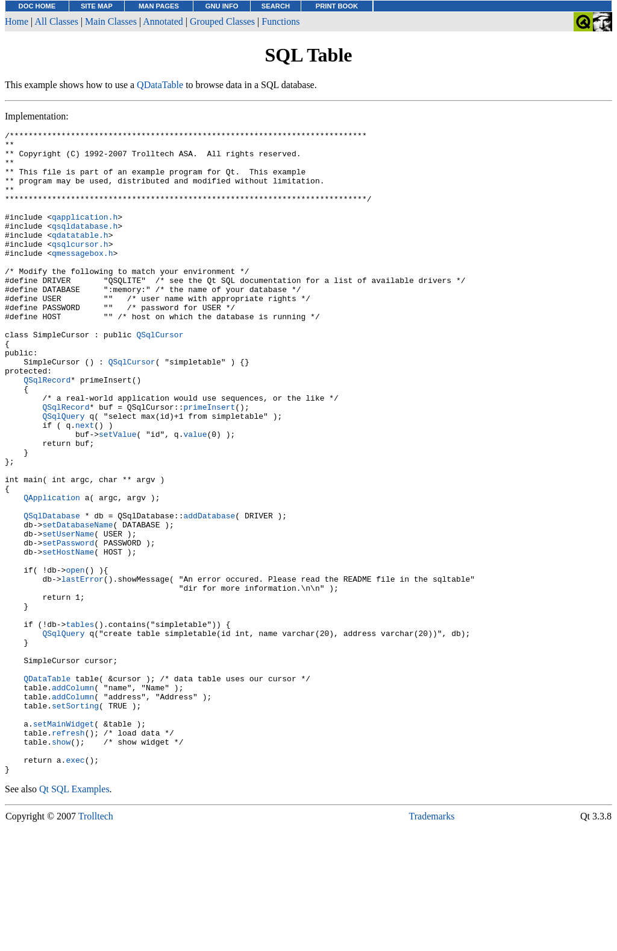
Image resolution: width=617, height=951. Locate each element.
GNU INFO (222, 6)
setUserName (68, 614)
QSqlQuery (63, 473)
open (75, 658)
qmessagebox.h (82, 278)
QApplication (51, 571)
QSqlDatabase (51, 593)
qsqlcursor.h (80, 267)
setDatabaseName (77, 604)
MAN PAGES (159, 6)
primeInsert (209, 462)
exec (75, 886)
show (61, 864)
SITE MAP (97, 6)
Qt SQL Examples (74, 917)
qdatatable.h (80, 256)
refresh (68, 853)
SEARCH (276, 6)
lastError (82, 669)
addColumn (73, 799)
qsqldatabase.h (84, 245)
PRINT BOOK (337, 6)
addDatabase (209, 593)
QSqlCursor (159, 376)
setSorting (75, 821)
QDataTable (160, 85)
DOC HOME (37, 6)
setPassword (68, 625)
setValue (117, 495)
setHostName (68, 636)
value (195, 495)
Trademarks (432, 945)
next (84, 484)
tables (80, 723)
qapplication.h (84, 234)
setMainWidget (63, 843)
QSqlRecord (46, 430)
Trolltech (95, 945)
